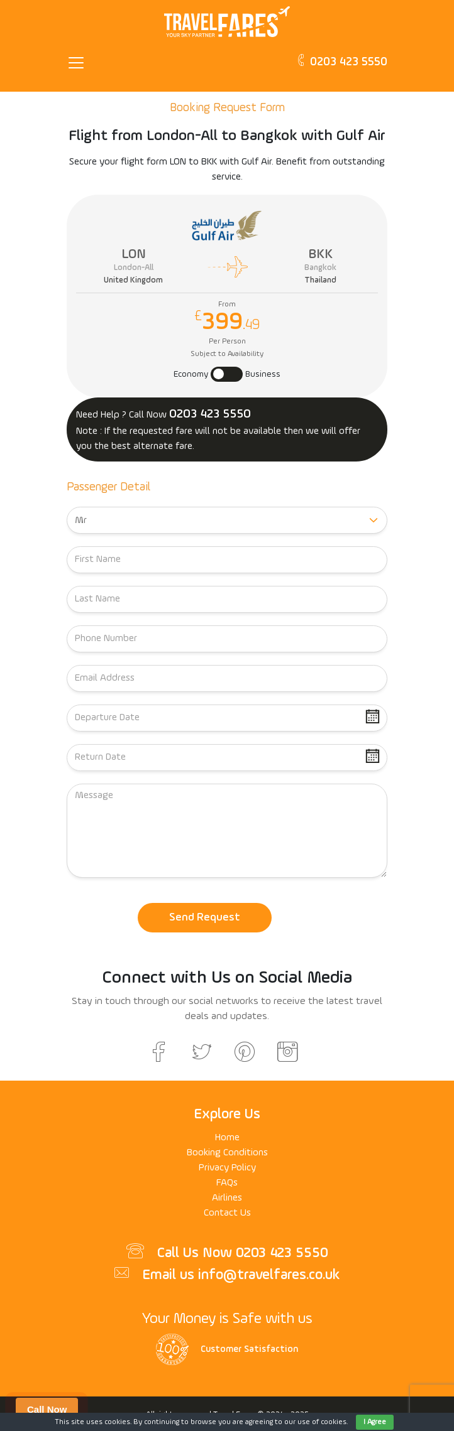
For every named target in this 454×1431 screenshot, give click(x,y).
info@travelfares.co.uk (269, 1275)
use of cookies (321, 1422)
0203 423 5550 (341, 61)
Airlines (227, 1198)
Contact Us (227, 1213)
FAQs (227, 1183)
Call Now (47, 1409)
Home (227, 1138)
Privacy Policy (227, 1168)
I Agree (374, 1422)
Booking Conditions (227, 1153)
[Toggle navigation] (80, 63)
